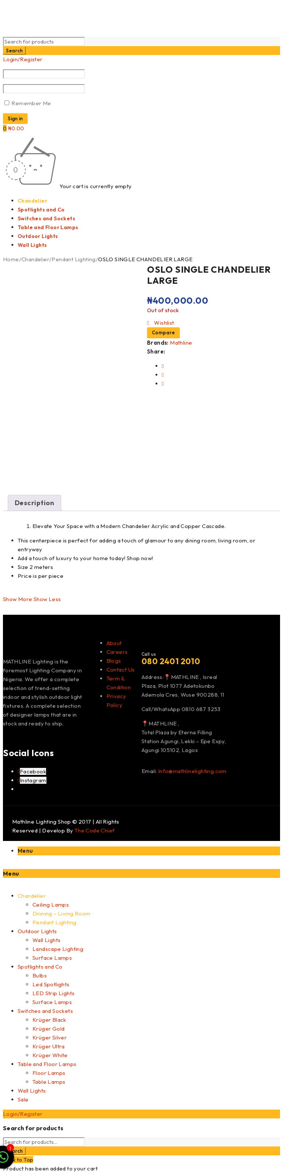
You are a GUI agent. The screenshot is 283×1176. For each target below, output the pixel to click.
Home (11, 259)
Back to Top (18, 1159)
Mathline (181, 342)
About (114, 642)
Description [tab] (34, 503)
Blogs (113, 660)
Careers (117, 651)
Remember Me (27, 103)
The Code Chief (94, 830)
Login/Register (23, 59)
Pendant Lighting (73, 259)
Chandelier (35, 259)
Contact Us (120, 669)
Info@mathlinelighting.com (192, 771)
